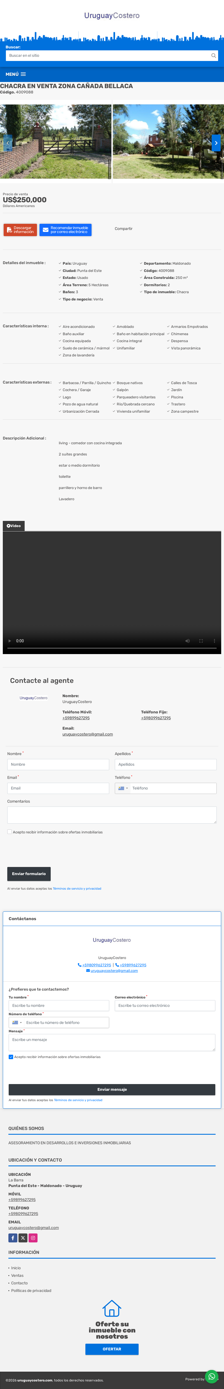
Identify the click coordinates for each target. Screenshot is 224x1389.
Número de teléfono (26, 1014)
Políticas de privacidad (31, 1290)
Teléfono (123, 777)
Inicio (16, 1268)
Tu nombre (19, 997)
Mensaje (17, 1031)
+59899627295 (76, 718)
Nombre (15, 753)
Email (13, 777)
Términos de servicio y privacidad (77, 888)
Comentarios (18, 801)
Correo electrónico (131, 997)
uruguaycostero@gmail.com (87, 734)
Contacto (19, 1283)
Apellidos (124, 753)
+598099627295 (156, 718)
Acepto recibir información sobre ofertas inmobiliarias (58, 832)
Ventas (17, 1275)
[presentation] (47, 851)
